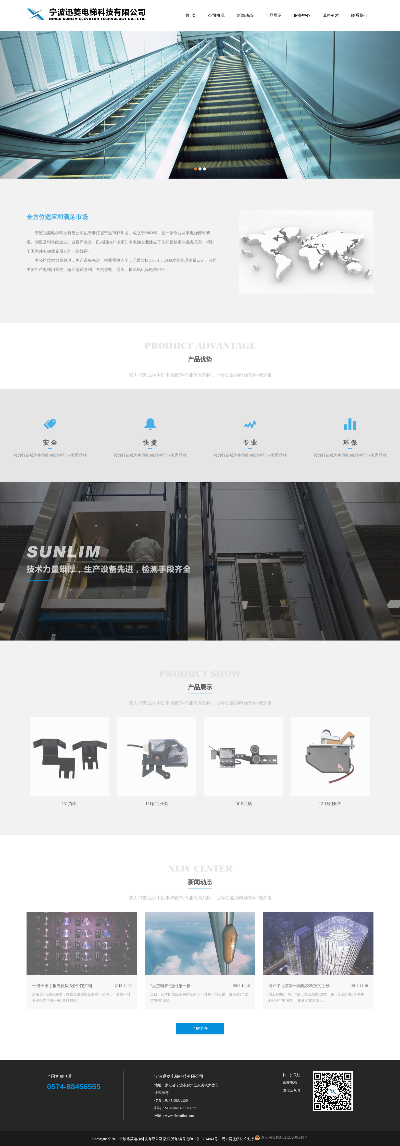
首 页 (190, 15)
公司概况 (216, 15)
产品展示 (273, 15)
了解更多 (200, 1028)
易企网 (227, 1139)
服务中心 (302, 15)
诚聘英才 (330, 15)
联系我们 (359, 15)
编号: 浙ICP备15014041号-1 (200, 1139)
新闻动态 (245, 15)
